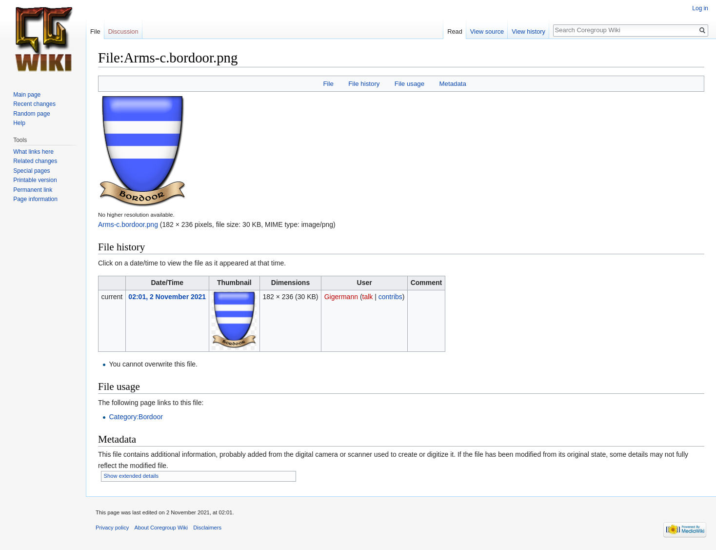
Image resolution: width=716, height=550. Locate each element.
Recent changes (34, 104)
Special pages (31, 170)
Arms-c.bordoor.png (128, 224)
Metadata (452, 83)
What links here (33, 151)
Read (454, 31)
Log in (700, 8)
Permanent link (32, 189)
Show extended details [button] (131, 476)
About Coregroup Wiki (161, 527)
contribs (390, 297)
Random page (31, 113)
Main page (26, 94)
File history (363, 83)
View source (487, 31)
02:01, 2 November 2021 (167, 297)
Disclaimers (207, 527)
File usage (409, 83)
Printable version (35, 180)
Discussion (123, 31)
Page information (35, 199)
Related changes (35, 161)
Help (19, 123)
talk (367, 297)
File (328, 83)
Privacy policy (112, 527)
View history (528, 31)
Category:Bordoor (136, 417)
